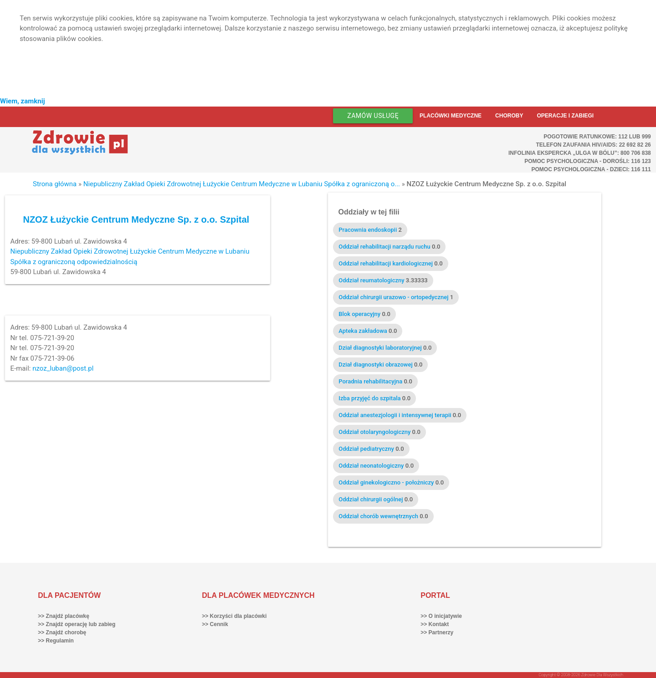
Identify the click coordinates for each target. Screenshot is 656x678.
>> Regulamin (56, 640)
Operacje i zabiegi (565, 115)
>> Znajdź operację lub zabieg (76, 624)
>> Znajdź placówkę (63, 616)
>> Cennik (215, 624)
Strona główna (55, 184)
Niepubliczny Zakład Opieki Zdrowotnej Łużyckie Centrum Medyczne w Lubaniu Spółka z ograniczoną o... (241, 184)
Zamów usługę (373, 115)
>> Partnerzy (436, 632)
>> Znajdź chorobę (62, 632)
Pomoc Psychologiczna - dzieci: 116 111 (591, 169)
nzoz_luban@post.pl (62, 368)
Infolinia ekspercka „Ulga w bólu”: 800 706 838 (579, 153)
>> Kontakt (434, 624)
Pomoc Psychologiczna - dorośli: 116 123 (587, 161)
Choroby (509, 115)
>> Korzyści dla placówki (234, 616)
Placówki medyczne (451, 115)
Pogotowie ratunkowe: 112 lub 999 (597, 136)
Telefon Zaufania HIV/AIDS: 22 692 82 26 (593, 145)
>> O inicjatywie (441, 616)
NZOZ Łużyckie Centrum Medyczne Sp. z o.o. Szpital (136, 219)
